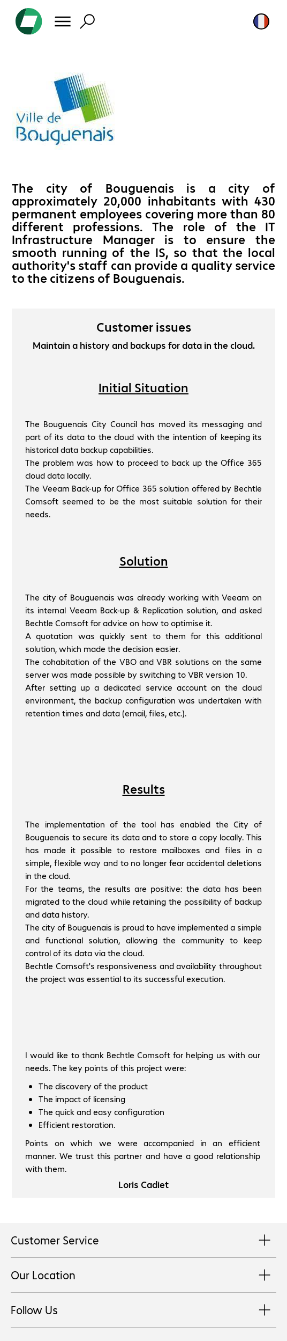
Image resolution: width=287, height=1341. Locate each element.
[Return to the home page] (29, 21)
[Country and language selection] (261, 21)
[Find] (87, 21)
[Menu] (62, 21)
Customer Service (143, 1241)
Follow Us (143, 1310)
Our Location (143, 1275)
